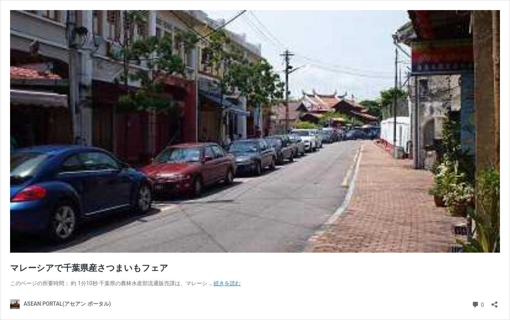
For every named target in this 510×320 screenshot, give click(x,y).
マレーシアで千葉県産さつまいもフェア (89, 268)
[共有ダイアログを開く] (494, 302)
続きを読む (227, 283)
